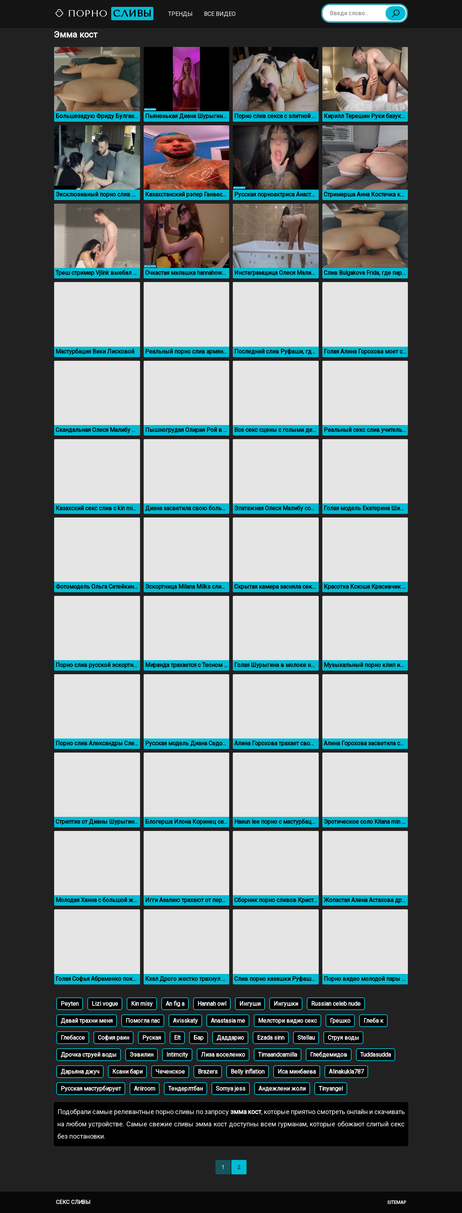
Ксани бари (127, 1071)
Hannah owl (211, 1003)
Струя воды (343, 1037)
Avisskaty (185, 1020)
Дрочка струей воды (89, 1054)
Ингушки (286, 1003)
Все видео (220, 13)
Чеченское (170, 1071)
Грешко (340, 1020)
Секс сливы (73, 1202)
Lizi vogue (105, 1003)
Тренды (180, 13)
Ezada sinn (270, 1037)
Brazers (208, 1071)
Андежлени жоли (282, 1088)
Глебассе (73, 1037)
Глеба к (373, 1020)
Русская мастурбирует (91, 1088)
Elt (177, 1037)
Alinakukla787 (346, 1071)
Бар (198, 1037)
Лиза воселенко (223, 1054)
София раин (113, 1037)
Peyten (70, 1003)
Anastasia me (228, 1020)
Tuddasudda (375, 1054)
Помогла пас (143, 1020)
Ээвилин (141, 1054)
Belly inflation (248, 1071)
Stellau (306, 1037)
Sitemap (396, 1202)
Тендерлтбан (185, 1088)
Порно (104, 13)
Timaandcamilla (277, 1054)
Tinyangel (331, 1088)
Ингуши (250, 1003)
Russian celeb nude (336, 1003)
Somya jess (230, 1088)
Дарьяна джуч (80, 1071)
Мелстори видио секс (287, 1020)
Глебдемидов (328, 1054)
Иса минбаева (297, 1071)
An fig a (175, 1003)
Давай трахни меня (87, 1020)
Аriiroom (144, 1088)
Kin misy (142, 1003)
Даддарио (230, 1037)
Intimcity (177, 1054)
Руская (151, 1037)
